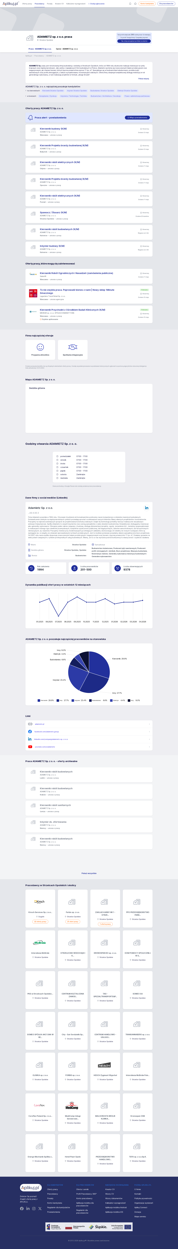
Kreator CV (59, 4)
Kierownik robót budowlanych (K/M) (59, 229)
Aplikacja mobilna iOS (114, 1212)
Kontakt (137, 1194)
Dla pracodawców (166, 4)
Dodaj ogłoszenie (96, 4)
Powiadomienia (53, 1212)
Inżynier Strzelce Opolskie (77, 91)
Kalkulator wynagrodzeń (75, 4)
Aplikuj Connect (140, 1207)
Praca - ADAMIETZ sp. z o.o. (40, 49)
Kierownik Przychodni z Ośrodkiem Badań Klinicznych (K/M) (72, 309)
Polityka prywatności (143, 1198)
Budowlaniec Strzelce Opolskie (102, 91)
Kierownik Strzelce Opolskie (52, 91)
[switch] (137, 118)
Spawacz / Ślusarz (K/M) (53, 212)
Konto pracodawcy (84, 1198)
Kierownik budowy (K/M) (53, 128)
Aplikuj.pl (28, 56)
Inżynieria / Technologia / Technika (74, 96)
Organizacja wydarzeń (143, 1203)
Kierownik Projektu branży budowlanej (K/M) (64, 145)
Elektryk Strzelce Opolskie (127, 91)
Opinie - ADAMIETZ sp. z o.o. (67, 49)
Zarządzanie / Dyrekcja (47, 96)
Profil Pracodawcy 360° (86, 1194)
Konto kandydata (147, 4)
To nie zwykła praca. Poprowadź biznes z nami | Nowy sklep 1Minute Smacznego (77, 291)
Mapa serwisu (140, 1216)
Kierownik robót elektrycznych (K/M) (60, 162)
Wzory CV (109, 1194)
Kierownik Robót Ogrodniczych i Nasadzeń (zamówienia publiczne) (76, 273)
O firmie (137, 1189)
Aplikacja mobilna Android (116, 1207)
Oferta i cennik (82, 1189)
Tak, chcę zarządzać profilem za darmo (134, 41)
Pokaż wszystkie (89, 873)
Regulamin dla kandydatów (58, 1207)
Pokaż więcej (143, 79)
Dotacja (137, 1212)
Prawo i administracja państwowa (137, 96)
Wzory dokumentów (113, 1198)
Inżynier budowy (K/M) (52, 246)
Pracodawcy (39, 4)
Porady (49, 4)
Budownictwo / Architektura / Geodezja (105, 96)
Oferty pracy (27, 4)
